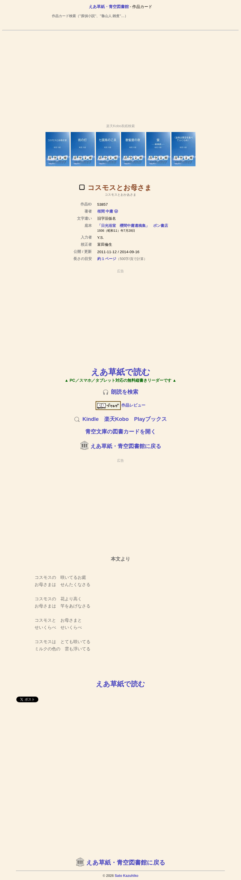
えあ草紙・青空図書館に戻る (125, 446)
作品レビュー (121, 405)
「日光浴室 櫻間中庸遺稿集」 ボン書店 (132, 225)
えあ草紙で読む (120, 372)
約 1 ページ (106, 259)
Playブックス (150, 419)
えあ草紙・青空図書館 (109, 6)
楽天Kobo (116, 419)
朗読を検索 (124, 392)
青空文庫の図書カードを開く (120, 432)
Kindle (90, 419)
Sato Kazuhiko (127, 876)
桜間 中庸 (105, 211)
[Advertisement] (120, 75)
